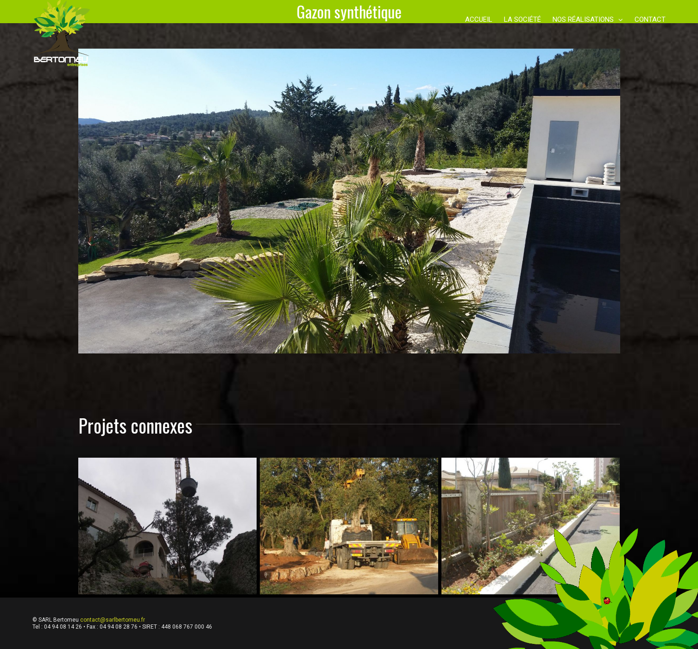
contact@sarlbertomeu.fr (112, 620)
